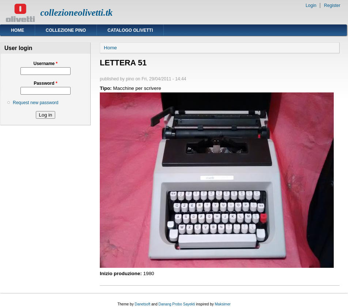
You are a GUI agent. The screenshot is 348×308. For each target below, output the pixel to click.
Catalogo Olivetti (130, 30)
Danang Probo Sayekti (176, 304)
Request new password (35, 102)
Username (45, 63)
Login (311, 5)
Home (17, 30)
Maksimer (222, 304)
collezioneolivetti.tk (76, 13)
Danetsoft (142, 304)
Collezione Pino (66, 30)
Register (332, 5)
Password (45, 83)
